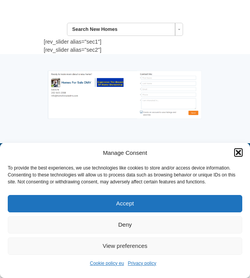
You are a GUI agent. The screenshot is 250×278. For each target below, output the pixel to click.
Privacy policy (142, 263)
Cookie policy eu (107, 263)
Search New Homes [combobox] (95, 29)
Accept (125, 203)
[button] (238, 152)
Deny (125, 224)
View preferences (125, 245)
